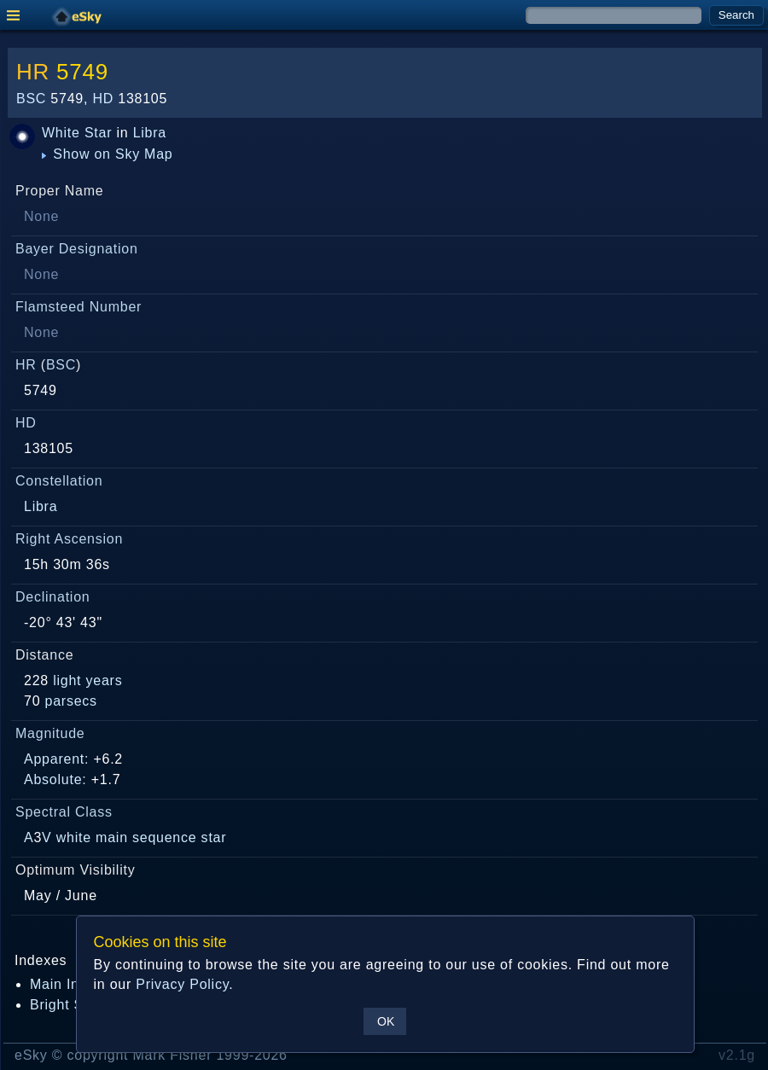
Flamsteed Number (78, 306)
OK (385, 1021)
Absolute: (55, 779)
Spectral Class (64, 812)
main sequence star (161, 837)
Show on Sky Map (107, 154)
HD (102, 98)
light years (87, 680)
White (61, 132)
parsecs (71, 701)
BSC (31, 98)
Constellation (58, 481)
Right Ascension (69, 539)
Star (98, 132)
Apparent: (56, 759)
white (73, 837)
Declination (52, 597)
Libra (149, 132)
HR (32, 71)
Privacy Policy (182, 984)
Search (736, 15)
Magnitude (50, 733)
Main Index (66, 984)
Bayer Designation (76, 248)
